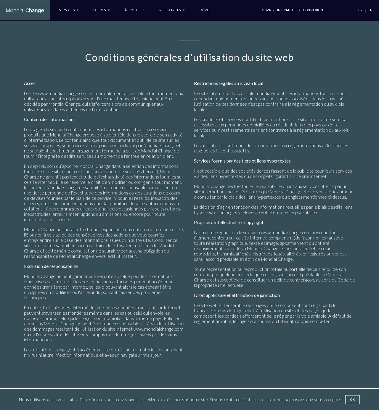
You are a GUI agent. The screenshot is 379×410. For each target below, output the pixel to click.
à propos (134, 10)
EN (370, 10)
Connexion (313, 10)
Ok (352, 399)
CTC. (342, 10)
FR (360, 10)
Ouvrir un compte (279, 10)
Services (68, 10)
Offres (102, 10)
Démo (205, 10)
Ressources (172, 10)
